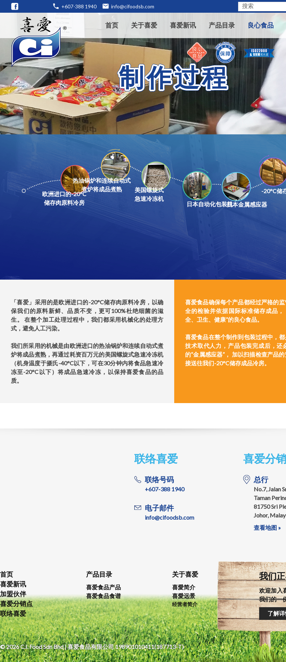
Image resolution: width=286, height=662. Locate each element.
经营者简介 (184, 604)
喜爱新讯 (183, 25)
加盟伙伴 (13, 594)
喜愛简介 (183, 587)
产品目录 (222, 25)
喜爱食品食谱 (103, 595)
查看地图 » (267, 527)
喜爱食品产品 (103, 587)
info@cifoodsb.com (132, 6)
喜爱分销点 (16, 604)
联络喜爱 (13, 613)
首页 (111, 25)
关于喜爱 (144, 25)
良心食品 (261, 25)
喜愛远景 (183, 595)
